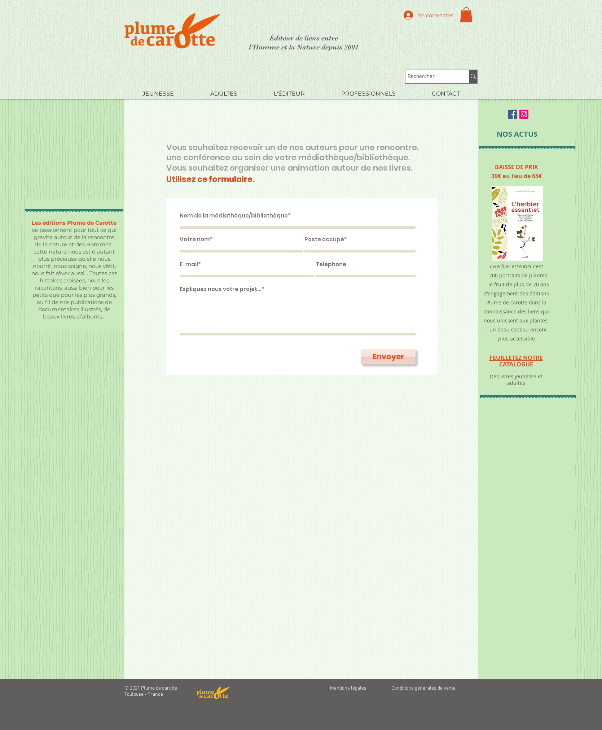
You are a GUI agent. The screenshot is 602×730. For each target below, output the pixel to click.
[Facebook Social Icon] (512, 114)
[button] (466, 14)
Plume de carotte (159, 688)
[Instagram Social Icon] (523, 114)
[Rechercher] (431, 76)
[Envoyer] (388, 356)
